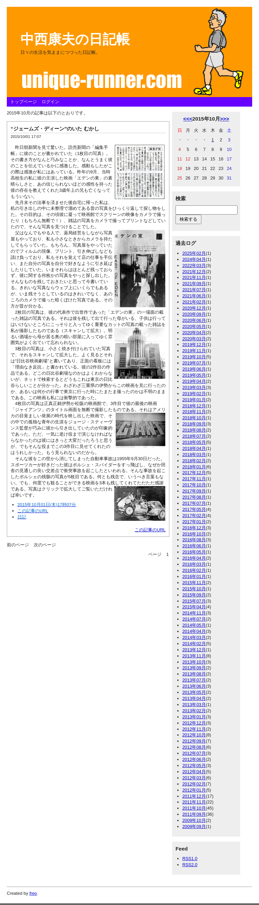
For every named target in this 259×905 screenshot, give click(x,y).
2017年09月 (194, 491)
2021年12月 (194, 271)
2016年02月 (194, 570)
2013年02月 (194, 710)
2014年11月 (194, 612)
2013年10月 (194, 662)
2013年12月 (194, 649)
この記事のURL (150, 529)
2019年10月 (194, 356)
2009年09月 (194, 826)
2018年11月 (194, 411)
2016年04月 (194, 558)
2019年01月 (194, 399)
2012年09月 (194, 741)
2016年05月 (194, 552)
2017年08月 (194, 497)
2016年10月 (194, 533)
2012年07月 (194, 753)
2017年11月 (194, 478)
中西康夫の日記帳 (75, 39)
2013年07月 (194, 680)
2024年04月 (194, 259)
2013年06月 (194, 686)
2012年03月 (194, 777)
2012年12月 (194, 722)
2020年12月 (194, 308)
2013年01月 (194, 716)
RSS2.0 (189, 864)
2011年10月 (194, 808)
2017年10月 (194, 484)
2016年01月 (194, 576)
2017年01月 (194, 521)
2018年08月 (194, 430)
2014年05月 (194, 625)
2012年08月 (194, 747)
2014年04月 (194, 631)
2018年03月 (194, 454)
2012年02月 (194, 783)
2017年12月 (194, 472)
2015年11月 (194, 582)
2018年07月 (194, 436)
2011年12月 (194, 796)
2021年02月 (194, 302)
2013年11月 (194, 655)
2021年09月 (194, 283)
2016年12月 (194, 527)
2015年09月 (194, 594)
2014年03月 (194, 637)
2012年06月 (194, 759)
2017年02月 (194, 515)
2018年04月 (194, 448)
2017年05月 (194, 509)
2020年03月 (194, 338)
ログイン (50, 101)
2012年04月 (194, 771)
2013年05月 (194, 692)
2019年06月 (194, 369)
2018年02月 (194, 460)
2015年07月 (194, 601)
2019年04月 (194, 381)
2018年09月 (194, 423)
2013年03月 (194, 704)
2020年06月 (194, 320)
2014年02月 (194, 643)
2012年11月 (194, 729)
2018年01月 (194, 466)
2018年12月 (194, 405)
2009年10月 (194, 820)
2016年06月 (194, 545)
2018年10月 (194, 417)
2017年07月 (194, 503)
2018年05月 (194, 442)
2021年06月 (194, 295)
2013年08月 (194, 673)
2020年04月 (194, 332)
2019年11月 (194, 350)
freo (33, 893)
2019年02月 (194, 393)
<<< (187, 119)
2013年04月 (194, 698)
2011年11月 (194, 802)
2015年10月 (194, 588)
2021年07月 (194, 289)
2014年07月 (194, 619)
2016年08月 (194, 539)
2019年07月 (194, 362)
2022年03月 (194, 265)
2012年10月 (194, 734)
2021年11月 (194, 277)
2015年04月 (194, 606)
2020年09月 (194, 314)
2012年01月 (194, 790)
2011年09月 (194, 814)
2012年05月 (194, 765)
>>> (224, 119)
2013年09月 (194, 667)
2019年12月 (194, 344)
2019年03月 (194, 387)
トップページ (23, 101)
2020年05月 (194, 326)
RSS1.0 (189, 858)
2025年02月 (194, 253)
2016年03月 (194, 564)
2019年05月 (194, 375)
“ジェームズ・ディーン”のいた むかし (55, 128)
